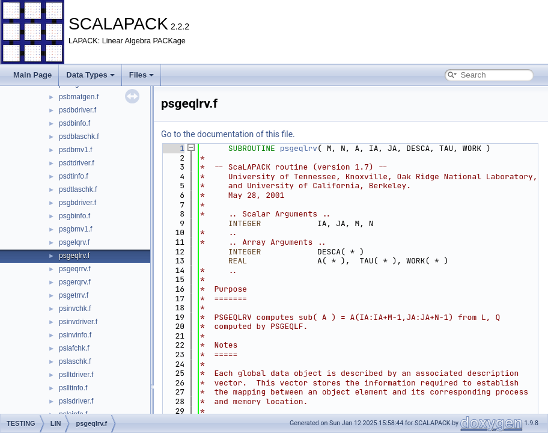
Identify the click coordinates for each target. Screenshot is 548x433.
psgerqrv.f (74, 282)
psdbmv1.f (75, 150)
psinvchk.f (75, 308)
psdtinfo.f (73, 176)
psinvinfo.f (75, 335)
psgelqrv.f (74, 242)
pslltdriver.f (76, 374)
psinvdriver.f (78, 322)
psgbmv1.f (75, 229)
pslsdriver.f (76, 401)
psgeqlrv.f (74, 255)
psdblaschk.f (79, 136)
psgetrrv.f (73, 295)
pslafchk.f (74, 348)
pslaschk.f (75, 361)
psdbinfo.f (74, 123)
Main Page (32, 74)
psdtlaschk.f (78, 189)
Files (141, 74)
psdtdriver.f (76, 163)
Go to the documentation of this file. (228, 134)
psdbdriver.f (77, 110)
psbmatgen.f (79, 97)
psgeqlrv (298, 148)
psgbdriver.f (77, 202)
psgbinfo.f (74, 216)
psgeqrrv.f (74, 269)
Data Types (90, 74)
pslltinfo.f (73, 388)
